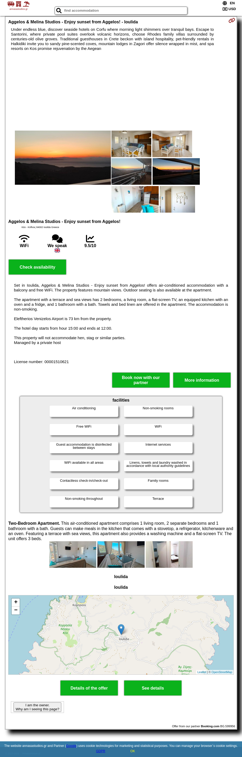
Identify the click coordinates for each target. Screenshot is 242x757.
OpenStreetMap (221, 672)
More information (201, 380)
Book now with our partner (141, 380)
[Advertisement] (121, 91)
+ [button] (16, 603)
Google (71, 746)
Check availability (37, 267)
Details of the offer (89, 688)
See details (153, 688)
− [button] (16, 610)
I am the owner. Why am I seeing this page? (37, 707)
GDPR (100, 751)
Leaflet (201, 672)
